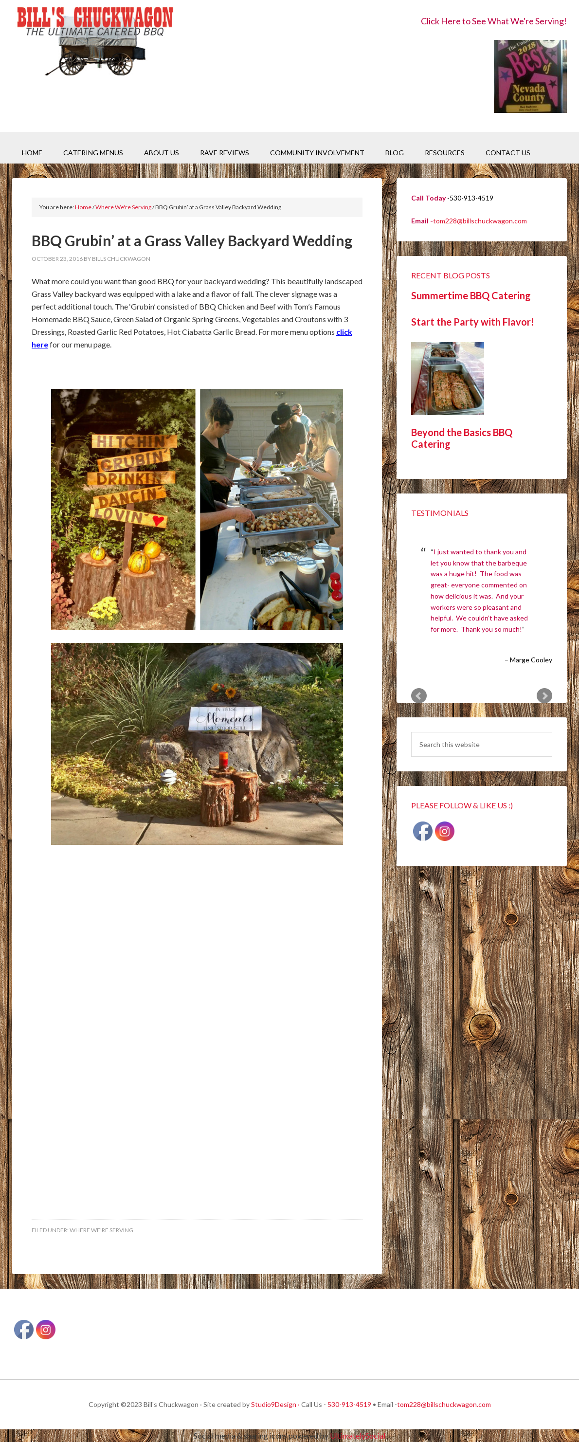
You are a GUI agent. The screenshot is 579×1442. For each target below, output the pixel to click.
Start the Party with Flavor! (472, 322)
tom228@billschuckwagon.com (480, 221)
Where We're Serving (101, 1230)
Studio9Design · (275, 1404)
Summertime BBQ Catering (471, 295)
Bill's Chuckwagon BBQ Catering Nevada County (95, 42)
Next (544, 696)
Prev (419, 696)
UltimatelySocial (357, 1435)
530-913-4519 (349, 1404)
